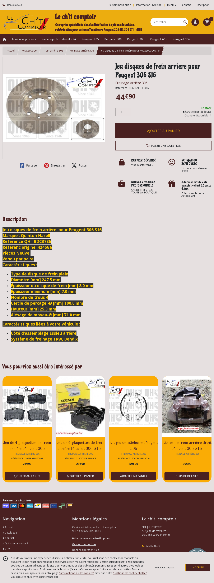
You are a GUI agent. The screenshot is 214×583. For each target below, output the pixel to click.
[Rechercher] (185, 22)
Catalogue (10, 532)
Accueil (11, 50)
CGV (6, 549)
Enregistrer (54, 165)
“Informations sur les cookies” (76, 573)
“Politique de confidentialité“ (129, 573)
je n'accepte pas (164, 567)
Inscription (203, 5)
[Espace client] (195, 22)
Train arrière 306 (53, 50)
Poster (80, 165)
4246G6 (45, 247)
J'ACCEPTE (198, 567)
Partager (29, 165)
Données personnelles (85, 550)
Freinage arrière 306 (82, 50)
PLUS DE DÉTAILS (187, 476)
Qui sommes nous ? (15, 543)
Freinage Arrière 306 (131, 83)
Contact (186, 5)
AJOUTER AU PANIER (163, 131)
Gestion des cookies (84, 544)
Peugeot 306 (29, 50)
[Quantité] (123, 112)
